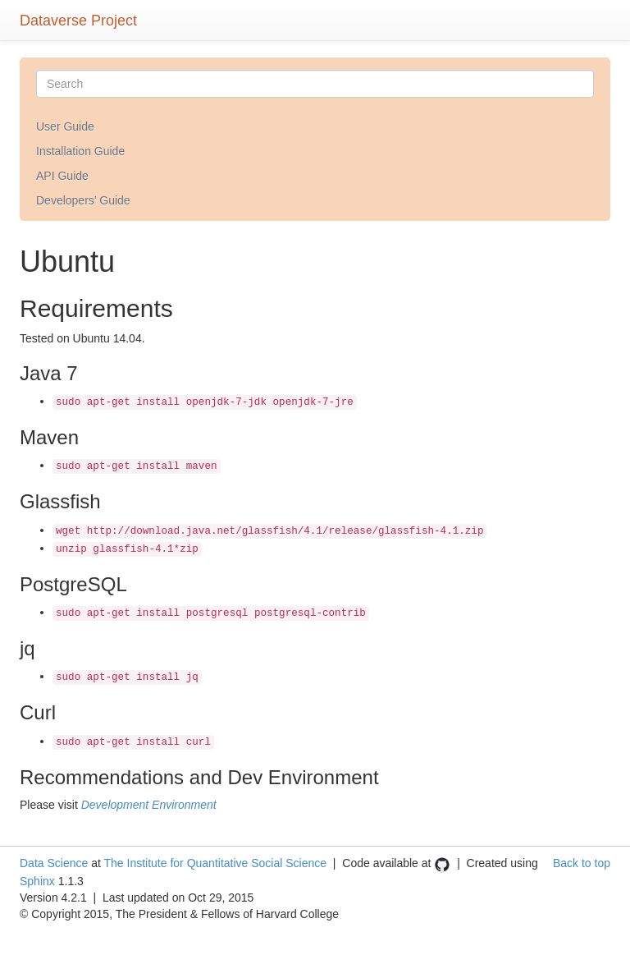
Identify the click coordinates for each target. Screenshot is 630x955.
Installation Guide (80, 151)
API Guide (62, 175)
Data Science (54, 863)
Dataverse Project (78, 18)
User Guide (65, 126)
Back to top (581, 863)
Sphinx (37, 881)
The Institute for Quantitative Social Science (214, 863)
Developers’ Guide (83, 200)
